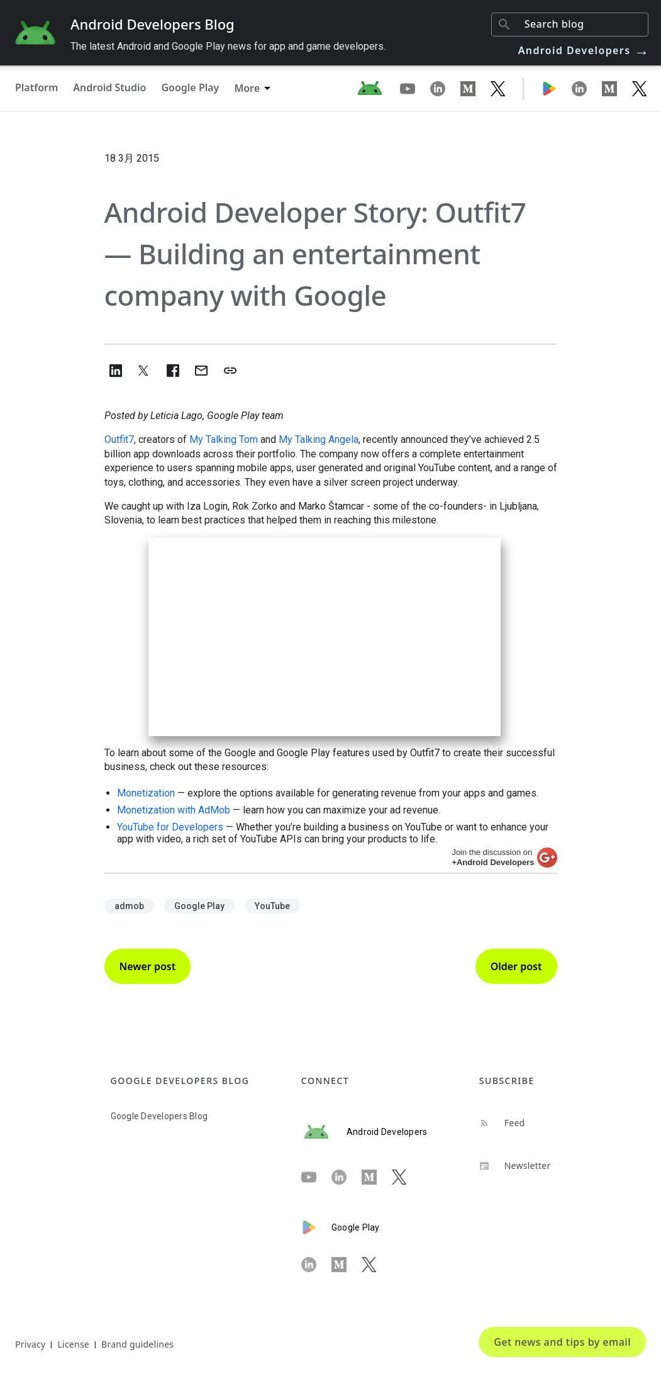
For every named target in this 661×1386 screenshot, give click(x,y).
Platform (36, 87)
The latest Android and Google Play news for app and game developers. (228, 46)
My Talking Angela (318, 439)
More (247, 88)
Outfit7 (119, 439)
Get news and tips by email (562, 1342)
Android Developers (584, 50)
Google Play (190, 87)
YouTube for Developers (170, 827)
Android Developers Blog (152, 23)
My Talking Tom (223, 439)
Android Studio (109, 87)
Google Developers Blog (159, 1116)
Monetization (146, 793)
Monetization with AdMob (173, 810)
